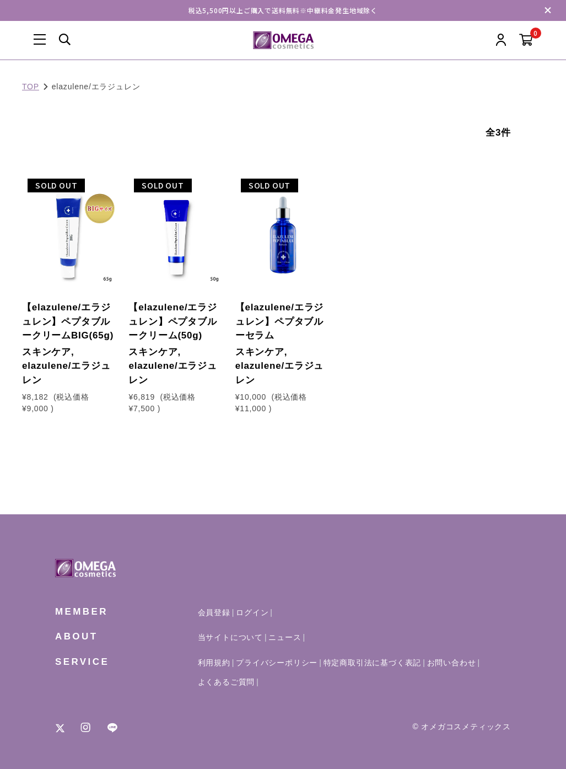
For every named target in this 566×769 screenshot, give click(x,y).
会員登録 (214, 612)
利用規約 (214, 662)
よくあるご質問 (226, 681)
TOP (30, 86)
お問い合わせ (451, 662)
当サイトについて (230, 637)
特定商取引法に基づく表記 (373, 662)
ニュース (284, 637)
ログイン (252, 612)
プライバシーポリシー (276, 662)
